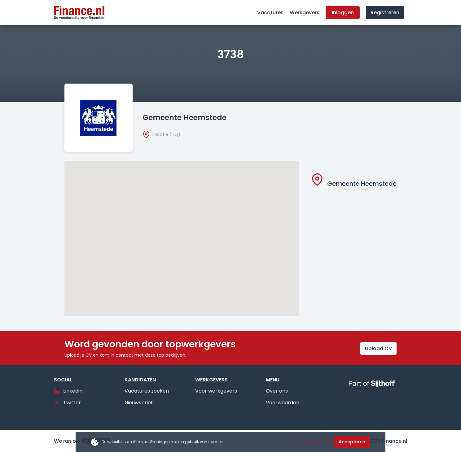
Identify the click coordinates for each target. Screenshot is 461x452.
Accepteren (352, 442)
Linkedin (68, 390)
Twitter (67, 402)
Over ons (277, 390)
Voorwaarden (282, 402)
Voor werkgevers (216, 390)
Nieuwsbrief (139, 402)
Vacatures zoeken (147, 390)
